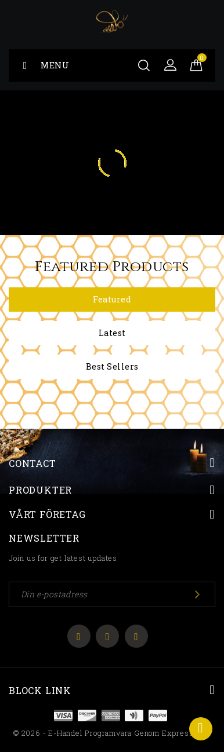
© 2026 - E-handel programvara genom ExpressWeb (112, 733)
